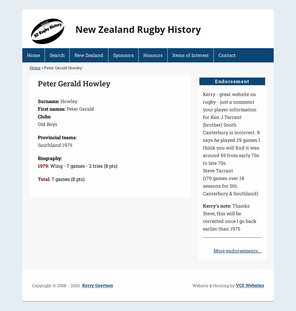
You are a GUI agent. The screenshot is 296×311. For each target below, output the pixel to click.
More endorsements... (237, 251)
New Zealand (88, 55)
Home (33, 55)
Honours (153, 55)
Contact (227, 55)
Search (57, 55)
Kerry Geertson (97, 285)
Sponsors (123, 55)
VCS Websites (250, 285)
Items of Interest (190, 55)
